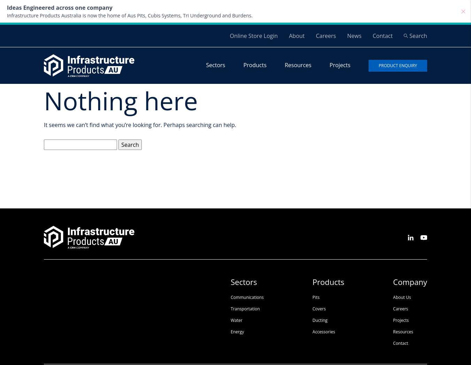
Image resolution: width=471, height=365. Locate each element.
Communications (247, 297)
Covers (319, 309)
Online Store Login (254, 36)
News (354, 36)
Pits (315, 297)
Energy (237, 332)
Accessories (323, 332)
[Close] (463, 11)
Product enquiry (398, 66)
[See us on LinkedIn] (411, 237)
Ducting (319, 320)
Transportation (245, 309)
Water (236, 320)
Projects (340, 65)
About (296, 36)
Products (255, 65)
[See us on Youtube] (423, 237)
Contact (383, 36)
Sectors (215, 65)
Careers (326, 36)
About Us (402, 297)
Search (415, 36)
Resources (298, 65)
